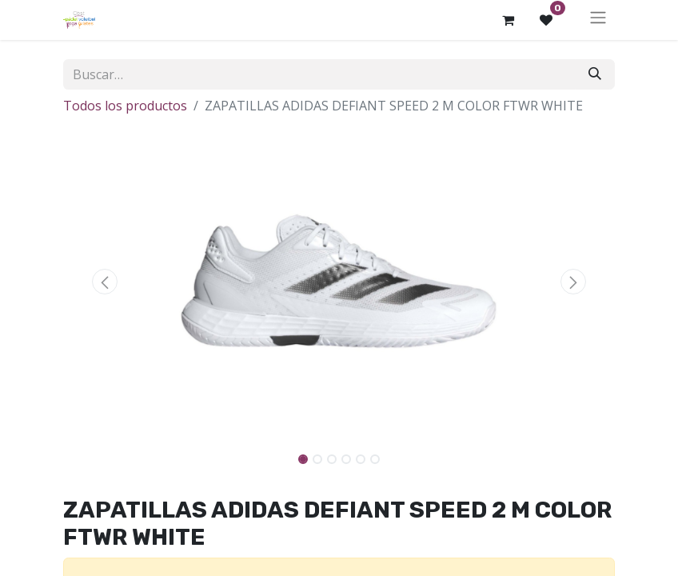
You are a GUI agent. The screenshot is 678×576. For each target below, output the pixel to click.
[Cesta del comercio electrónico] (508, 20)
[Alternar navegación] (598, 20)
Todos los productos (125, 105)
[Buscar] (595, 74)
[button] (104, 281)
